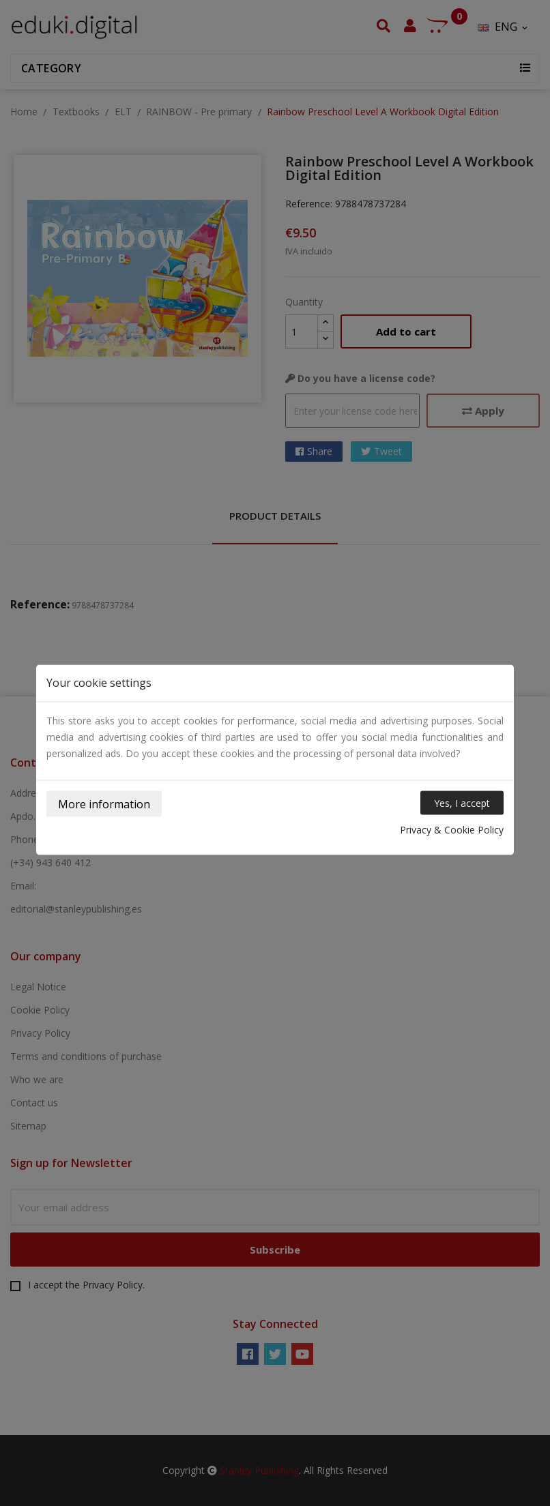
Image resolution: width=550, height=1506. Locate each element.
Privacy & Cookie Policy (452, 829)
